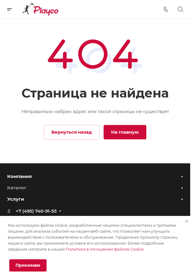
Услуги (15, 199)
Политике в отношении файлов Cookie (105, 249)
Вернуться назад (71, 132)
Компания (19, 176)
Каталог (17, 187)
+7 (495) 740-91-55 (36, 211)
